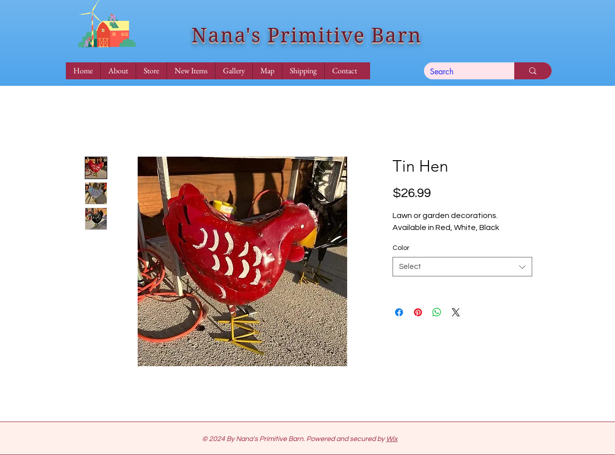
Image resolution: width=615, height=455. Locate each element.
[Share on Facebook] (399, 312)
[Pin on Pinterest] (418, 312)
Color (401, 247)
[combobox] (462, 266)
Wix (392, 439)
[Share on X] (456, 312)
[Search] (462, 71)
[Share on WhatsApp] (437, 312)
